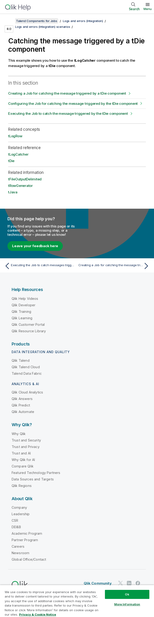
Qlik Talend (21, 360)
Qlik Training (21, 311)
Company (19, 507)
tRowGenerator (20, 185)
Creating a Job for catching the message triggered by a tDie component (67, 93)
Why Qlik (19, 434)
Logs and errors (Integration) (83, 21)
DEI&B (16, 527)
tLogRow (15, 136)
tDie (11, 161)
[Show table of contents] (9, 20)
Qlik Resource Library (29, 331)
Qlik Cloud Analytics (27, 392)
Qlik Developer (23, 305)
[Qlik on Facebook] (137, 583)
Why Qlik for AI (23, 460)
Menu (148, 9)
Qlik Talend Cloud (26, 367)
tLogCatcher (18, 154)
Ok (127, 594)
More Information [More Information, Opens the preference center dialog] (127, 604)
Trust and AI (21, 453)
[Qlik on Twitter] (120, 583)
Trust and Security (26, 440)
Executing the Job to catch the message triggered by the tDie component (68, 113)
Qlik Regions (22, 486)
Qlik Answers (22, 399)
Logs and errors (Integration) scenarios (42, 27)
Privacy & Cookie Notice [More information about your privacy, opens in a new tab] (37, 614)
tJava (12, 192)
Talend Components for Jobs (36, 21)
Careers (18, 546)
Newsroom (20, 553)
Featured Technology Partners (36, 473)
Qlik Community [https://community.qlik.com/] (98, 583)
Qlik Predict (21, 405)
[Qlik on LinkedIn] (129, 583)
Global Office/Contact (29, 559)
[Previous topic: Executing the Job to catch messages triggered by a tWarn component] (39, 266)
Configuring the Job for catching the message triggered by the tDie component (73, 103)
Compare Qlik (22, 466)
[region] (77, 601)
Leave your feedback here (35, 246)
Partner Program (25, 540)
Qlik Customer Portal (28, 324)
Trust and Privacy (26, 447)
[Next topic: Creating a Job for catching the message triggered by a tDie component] (114, 266)
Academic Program (27, 533)
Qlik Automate (23, 412)
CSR (15, 520)
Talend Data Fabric (27, 373)
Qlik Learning (22, 318)
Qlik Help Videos (25, 299)
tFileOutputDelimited (25, 179)
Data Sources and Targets (33, 479)
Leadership (21, 514)
